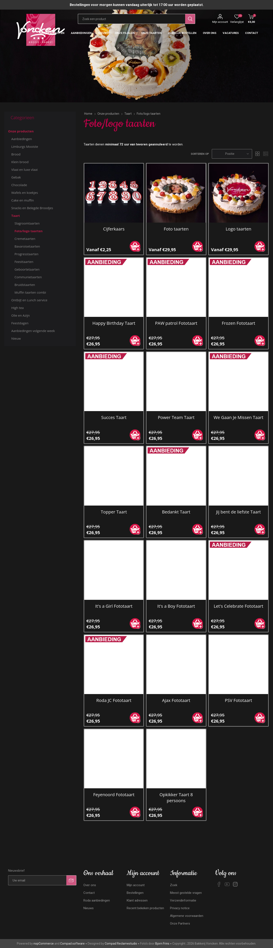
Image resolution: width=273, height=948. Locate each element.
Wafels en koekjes (24, 192)
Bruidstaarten (25, 285)
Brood (15, 154)
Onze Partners (180, 923)
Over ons (89, 885)
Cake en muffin (22, 200)
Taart (15, 215)
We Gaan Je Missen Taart (238, 417)
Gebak (16, 177)
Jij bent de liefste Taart (238, 512)
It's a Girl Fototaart (113, 606)
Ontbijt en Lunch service (29, 300)
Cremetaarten (25, 238)
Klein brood (20, 162)
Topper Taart (114, 512)
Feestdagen (19, 323)
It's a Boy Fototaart (176, 606)
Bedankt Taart (176, 512)
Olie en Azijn (20, 315)
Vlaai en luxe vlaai (24, 169)
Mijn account (220, 21)
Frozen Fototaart (238, 323)
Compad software (72, 943)
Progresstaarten (26, 254)
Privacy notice (180, 908)
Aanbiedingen (21, 139)
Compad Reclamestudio (121, 943)
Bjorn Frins (162, 943)
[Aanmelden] (37, 880)
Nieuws (88, 908)
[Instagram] (235, 884)
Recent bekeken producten (145, 908)
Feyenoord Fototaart (113, 794)
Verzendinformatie (183, 900)
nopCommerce (43, 943)
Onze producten (21, 131)
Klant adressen (137, 900)
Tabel (257, 154)
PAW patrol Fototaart (176, 323)
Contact (89, 893)
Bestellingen (135, 893)
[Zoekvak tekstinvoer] (131, 19)
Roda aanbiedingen (96, 900)
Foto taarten (176, 229)
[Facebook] (219, 884)
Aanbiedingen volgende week (33, 331)
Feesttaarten (24, 261)
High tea (17, 308)
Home (88, 113)
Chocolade (19, 185)
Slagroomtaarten (27, 223)
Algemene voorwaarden (186, 916)
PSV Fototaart (238, 700)
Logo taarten (238, 229)
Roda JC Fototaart (113, 700)
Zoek (173, 885)
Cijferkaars (114, 229)
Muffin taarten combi (30, 292)
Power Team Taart (176, 417)
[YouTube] (227, 884)
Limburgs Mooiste (24, 146)
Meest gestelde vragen (186, 893)
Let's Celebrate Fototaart (238, 606)
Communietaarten (28, 277)
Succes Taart (113, 417)
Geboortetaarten (27, 269)
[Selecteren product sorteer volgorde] (232, 154)
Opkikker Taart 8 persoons (176, 797)
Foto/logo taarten (29, 231)
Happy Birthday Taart (113, 323)
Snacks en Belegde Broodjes (32, 208)
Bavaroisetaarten (27, 246)
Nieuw (16, 338)
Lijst (265, 154)
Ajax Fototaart (176, 700)
